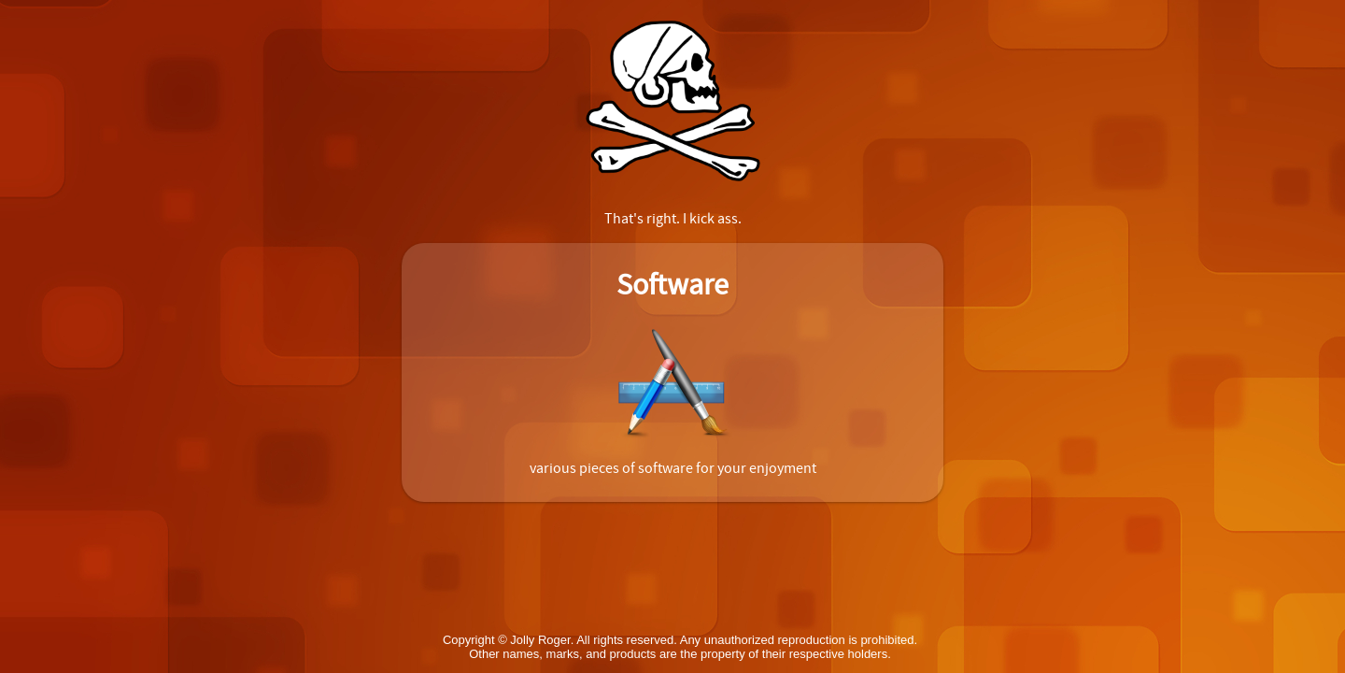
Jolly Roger (540, 640)
